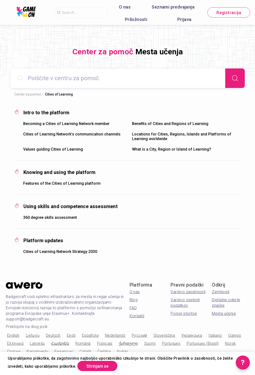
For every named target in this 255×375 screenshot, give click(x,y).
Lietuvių (33, 335)
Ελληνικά (15, 343)
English (13, 335)
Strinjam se (97, 366)
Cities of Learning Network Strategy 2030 (60, 251)
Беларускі (63, 351)
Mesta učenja (224, 313)
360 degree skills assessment (50, 217)
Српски (13, 351)
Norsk (230, 343)
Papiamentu (37, 351)
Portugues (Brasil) (203, 343)
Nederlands (115, 335)
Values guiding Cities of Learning (53, 149)
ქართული (128, 343)
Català (85, 351)
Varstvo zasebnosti (188, 291)
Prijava (184, 19)
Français (104, 343)
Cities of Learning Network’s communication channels (72, 134)
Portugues (171, 343)
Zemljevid (220, 291)
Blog (134, 300)
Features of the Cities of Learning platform (62, 183)
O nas (125, 7)
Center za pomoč (27, 94)
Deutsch (53, 335)
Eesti (71, 335)
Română (83, 343)
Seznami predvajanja (173, 7)
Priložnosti (136, 19)
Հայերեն (60, 343)
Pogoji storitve (184, 313)
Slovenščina (164, 335)
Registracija (228, 12)
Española (90, 335)
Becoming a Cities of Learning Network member (66, 123)
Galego (234, 335)
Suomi (150, 343)
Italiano (215, 335)
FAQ (133, 308)
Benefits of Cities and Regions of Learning (170, 123)
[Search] (235, 78)
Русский (139, 335)
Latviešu (37, 343)
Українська (191, 335)
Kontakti (137, 316)
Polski (122, 351)
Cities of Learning (59, 94)
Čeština (104, 351)
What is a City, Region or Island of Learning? (171, 149)
